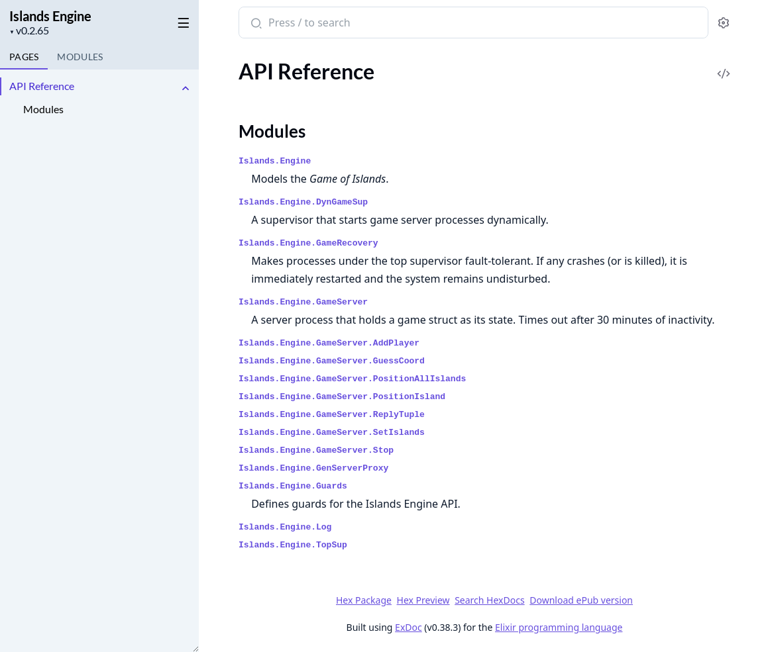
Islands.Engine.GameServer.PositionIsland (342, 397)
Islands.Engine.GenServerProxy (313, 468)
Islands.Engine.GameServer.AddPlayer (329, 343)
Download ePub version (581, 600)
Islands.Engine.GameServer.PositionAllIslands (352, 379)
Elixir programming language (558, 627)
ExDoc (408, 627)
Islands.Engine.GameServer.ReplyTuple (332, 415)
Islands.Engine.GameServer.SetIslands (332, 433)
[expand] (185, 88)
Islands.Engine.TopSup (293, 545)
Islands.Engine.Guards (293, 486)
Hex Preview (423, 600)
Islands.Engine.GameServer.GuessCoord (332, 361)
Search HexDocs (489, 600)
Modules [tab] (80, 56)
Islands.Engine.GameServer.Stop (316, 450)
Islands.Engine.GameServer (303, 302)
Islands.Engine (275, 161)
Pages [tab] (23, 56)
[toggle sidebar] (181, 20)
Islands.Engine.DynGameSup (303, 202)
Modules (43, 109)
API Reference (41, 85)
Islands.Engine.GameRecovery (308, 243)
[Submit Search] (255, 23)
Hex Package (364, 600)
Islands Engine (50, 16)
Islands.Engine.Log (285, 527)
